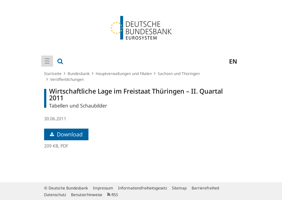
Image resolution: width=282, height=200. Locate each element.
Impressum (103, 188)
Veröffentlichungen (67, 79)
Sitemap (179, 188)
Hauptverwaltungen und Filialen (124, 73)
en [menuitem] (233, 61)
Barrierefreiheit (205, 188)
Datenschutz (55, 194)
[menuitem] (47, 61)
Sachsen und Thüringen (179, 73)
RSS (112, 194)
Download (66, 134)
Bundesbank (79, 73)
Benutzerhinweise (86, 194)
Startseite (53, 73)
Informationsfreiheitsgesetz (142, 188)
